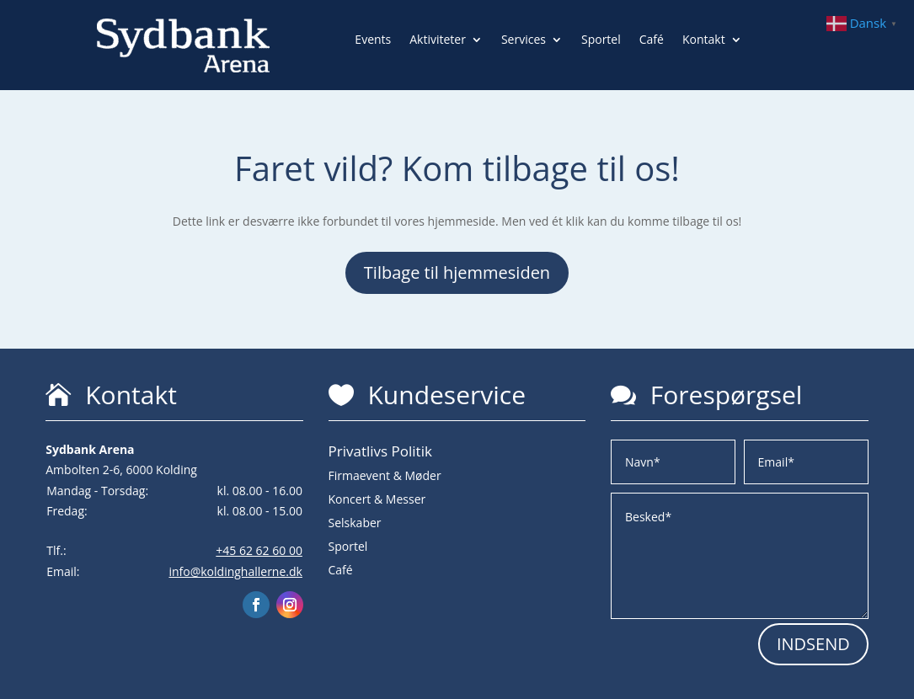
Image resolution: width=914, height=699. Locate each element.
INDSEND (813, 643)
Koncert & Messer (377, 499)
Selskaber (355, 523)
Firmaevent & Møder (385, 475)
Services (523, 40)
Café (651, 40)
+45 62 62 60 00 (259, 550)
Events (373, 40)
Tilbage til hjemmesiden (457, 272)
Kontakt (703, 40)
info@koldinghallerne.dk (235, 571)
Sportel (601, 40)
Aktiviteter (437, 40)
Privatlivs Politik (380, 451)
